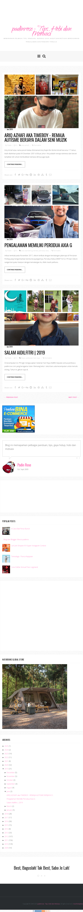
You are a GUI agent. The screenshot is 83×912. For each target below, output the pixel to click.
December (10, 772)
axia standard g (27, 251)
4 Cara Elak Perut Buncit (20, 529)
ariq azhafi (25, 145)
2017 (6, 817)
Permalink (37, 145)
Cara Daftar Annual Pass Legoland (24, 567)
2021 (6, 761)
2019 (6, 769)
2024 (6, 750)
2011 (6, 840)
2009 (6, 848)
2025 (6, 746)
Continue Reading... (15, 164)
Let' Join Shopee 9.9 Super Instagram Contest (28, 546)
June (8, 791)
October (9, 780)
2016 (6, 821)
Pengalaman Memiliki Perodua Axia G (38, 245)
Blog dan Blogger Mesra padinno (16, 539)
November (10, 776)
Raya (23, 358)
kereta (35, 251)
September (10, 784)
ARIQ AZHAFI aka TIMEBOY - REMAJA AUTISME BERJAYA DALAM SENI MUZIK (35, 137)
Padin (9, 145)
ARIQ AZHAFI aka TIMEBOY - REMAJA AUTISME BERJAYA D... (30, 795)
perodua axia (44, 251)
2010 (6, 844)
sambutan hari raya (33, 358)
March (9, 806)
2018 (6, 814)
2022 (6, 757)
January (9, 810)
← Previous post (11, 397)
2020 (6, 765)
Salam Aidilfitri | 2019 (24, 352)
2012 (6, 836)
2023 (6, 754)
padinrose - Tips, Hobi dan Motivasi (41, 32)
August (9, 788)
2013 (6, 833)
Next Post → (74, 397)
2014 (6, 829)
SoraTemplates (78, 904)
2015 (6, 825)
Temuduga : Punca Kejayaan (22, 556)
